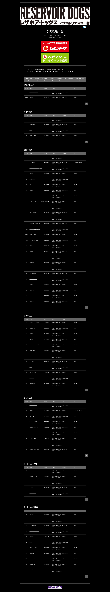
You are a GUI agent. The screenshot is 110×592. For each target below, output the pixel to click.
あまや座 (31, 284)
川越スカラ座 (32, 262)
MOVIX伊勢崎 (32, 301)
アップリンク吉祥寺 (33, 212)
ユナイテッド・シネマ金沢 (34, 344)
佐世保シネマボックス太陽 (34, 531)
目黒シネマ (31, 184)
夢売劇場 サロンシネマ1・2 (34, 476)
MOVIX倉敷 (32, 470)
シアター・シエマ (33, 525)
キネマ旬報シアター (33, 273)
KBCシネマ (31, 514)
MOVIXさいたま (32, 245)
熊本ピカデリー (32, 536)
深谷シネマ (31, 251)
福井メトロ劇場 (32, 350)
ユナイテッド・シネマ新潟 (34, 322)
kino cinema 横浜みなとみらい (35, 229)
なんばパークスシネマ (33, 405)
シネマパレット (32, 564)
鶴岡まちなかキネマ (33, 135)
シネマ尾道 (31, 487)
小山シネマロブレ (33, 295)
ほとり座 (31, 339)
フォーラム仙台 (32, 124)
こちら (64, 71)
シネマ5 (31, 542)
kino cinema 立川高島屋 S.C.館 (35, 223)
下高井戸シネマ (32, 179)
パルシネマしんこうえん (34, 427)
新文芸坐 (31, 173)
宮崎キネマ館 (32, 553)
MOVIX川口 (32, 256)
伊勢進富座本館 (32, 383)
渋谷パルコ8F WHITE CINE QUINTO (36, 168)
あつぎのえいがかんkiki (34, 240)
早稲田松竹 (31, 190)
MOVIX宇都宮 (32, 290)
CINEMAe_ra (32, 378)
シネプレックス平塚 (33, 234)
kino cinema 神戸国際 (33, 421)
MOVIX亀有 (32, 195)
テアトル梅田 (32, 416)
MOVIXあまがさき (33, 432)
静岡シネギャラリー (33, 372)
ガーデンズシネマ (33, 558)
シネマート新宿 (32, 162)
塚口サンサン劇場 (33, 438)
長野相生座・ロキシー (33, 328)
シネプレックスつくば (33, 279)
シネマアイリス (32, 97)
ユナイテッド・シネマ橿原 (34, 449)
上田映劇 (31, 333)
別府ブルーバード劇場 (33, 547)
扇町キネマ (31, 410)
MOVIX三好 (32, 361)
